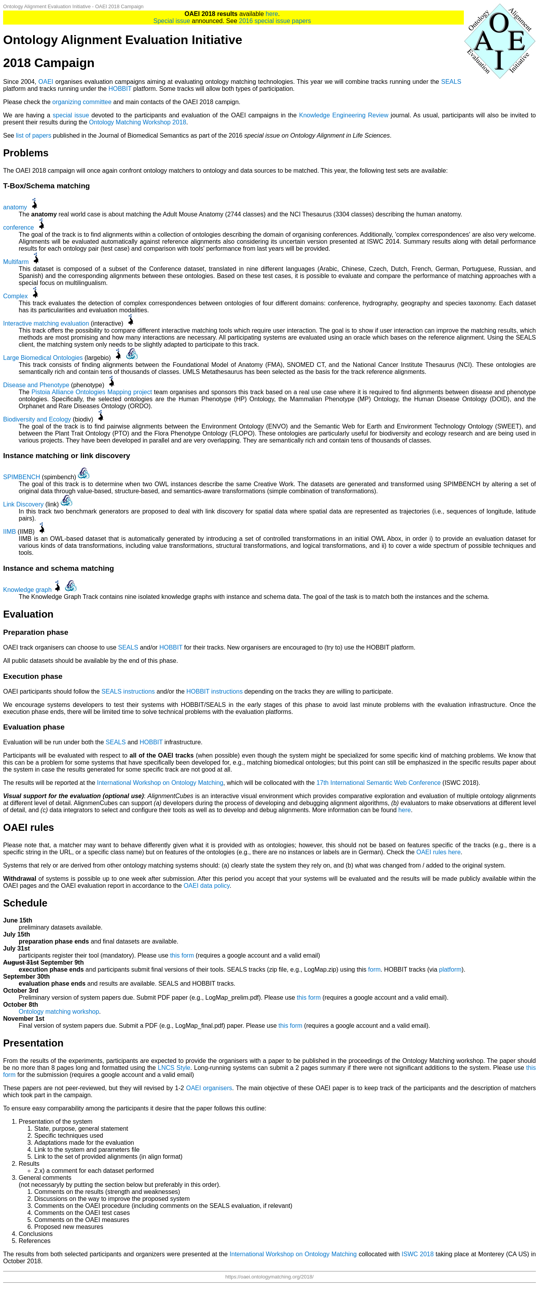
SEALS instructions (128, 691)
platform (450, 969)
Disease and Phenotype (36, 385)
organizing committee (81, 102)
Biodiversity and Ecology (37, 419)
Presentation (33, 1043)
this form (182, 955)
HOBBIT (119, 88)
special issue (71, 115)
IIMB (9, 531)
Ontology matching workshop (59, 1011)
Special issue (171, 21)
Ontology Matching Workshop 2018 (138, 122)
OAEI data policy (206, 885)
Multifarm (16, 262)
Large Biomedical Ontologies (43, 357)
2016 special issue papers (275, 21)
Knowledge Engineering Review (343, 115)
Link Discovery (23, 504)
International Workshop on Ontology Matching (160, 782)
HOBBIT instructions (214, 691)
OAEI (46, 81)
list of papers (33, 135)
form (374, 969)
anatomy (15, 207)
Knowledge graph (27, 589)
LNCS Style (174, 1067)
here (272, 14)
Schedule (25, 903)
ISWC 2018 (417, 1254)
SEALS (451, 81)
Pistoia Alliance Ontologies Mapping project (92, 392)
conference (18, 227)
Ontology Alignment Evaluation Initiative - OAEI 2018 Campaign (73, 6)
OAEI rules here (438, 852)
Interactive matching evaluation (46, 323)
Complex (15, 296)
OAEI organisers (209, 1088)
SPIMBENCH (21, 477)
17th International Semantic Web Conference (379, 782)
